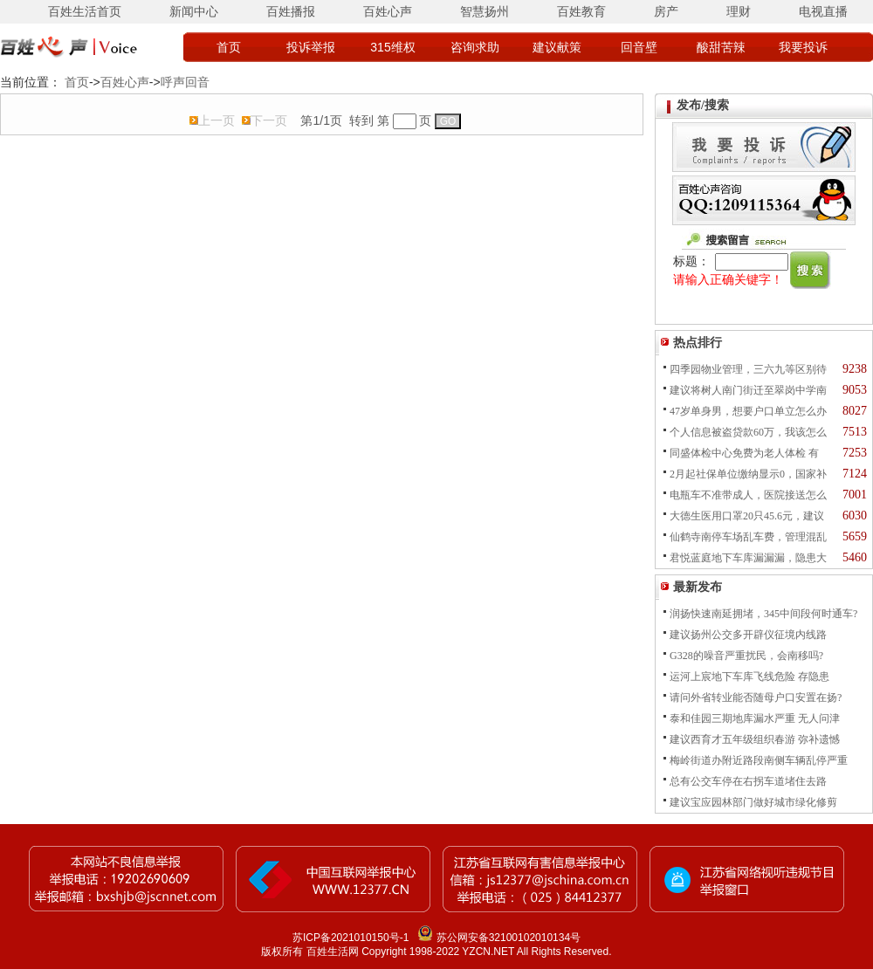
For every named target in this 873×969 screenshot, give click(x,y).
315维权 (392, 47)
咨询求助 (474, 47)
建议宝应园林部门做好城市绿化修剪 (753, 802)
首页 (229, 47)
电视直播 (823, 11)
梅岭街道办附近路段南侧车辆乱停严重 (759, 760)
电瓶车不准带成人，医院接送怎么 (748, 495)
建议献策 (557, 47)
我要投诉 (803, 47)
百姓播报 (290, 11)
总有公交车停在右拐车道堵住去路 (748, 781)
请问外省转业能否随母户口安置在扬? (756, 697)
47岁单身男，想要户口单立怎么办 (748, 411)
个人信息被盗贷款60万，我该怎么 (748, 432)
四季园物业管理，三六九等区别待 (748, 369)
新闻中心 (193, 11)
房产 (666, 11)
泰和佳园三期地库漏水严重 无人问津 (755, 718)
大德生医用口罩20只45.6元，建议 (747, 516)
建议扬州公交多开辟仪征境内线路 (748, 635)
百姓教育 (581, 11)
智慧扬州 (484, 11)
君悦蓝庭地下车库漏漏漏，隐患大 (748, 558)
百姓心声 (387, 11)
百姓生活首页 (84, 11)
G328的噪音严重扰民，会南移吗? (746, 655)
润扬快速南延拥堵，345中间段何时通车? (763, 614)
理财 (738, 11)
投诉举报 (310, 47)
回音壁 (639, 47)
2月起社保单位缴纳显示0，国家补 (748, 474)
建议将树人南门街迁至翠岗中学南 (748, 390)
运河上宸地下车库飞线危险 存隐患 (749, 676)
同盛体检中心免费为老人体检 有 (744, 453)
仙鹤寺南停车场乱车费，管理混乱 (748, 537)
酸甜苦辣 (721, 47)
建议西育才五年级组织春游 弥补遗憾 (755, 739)
